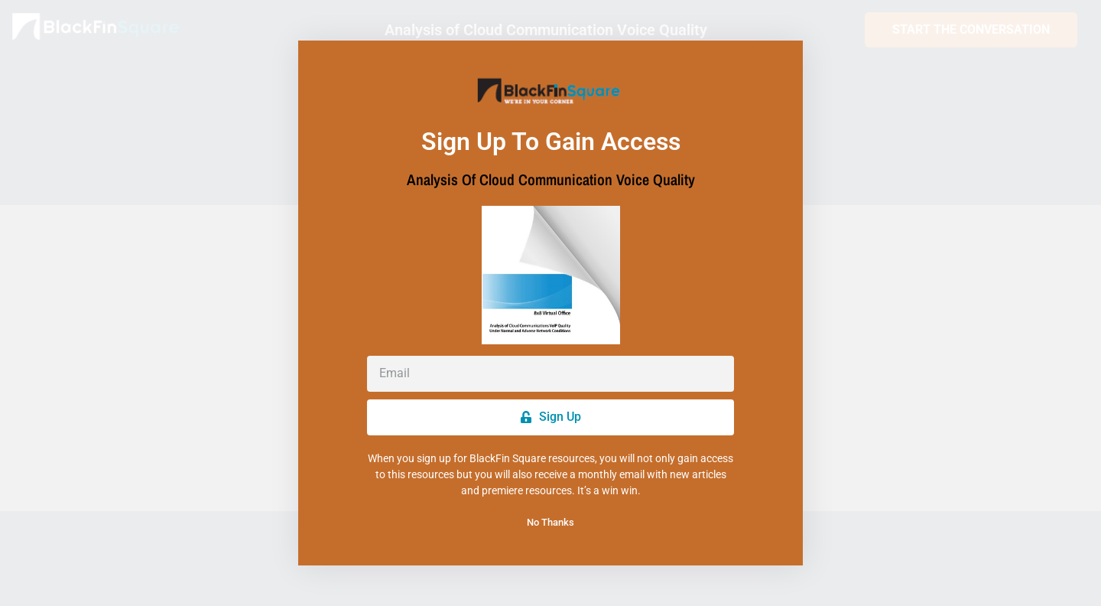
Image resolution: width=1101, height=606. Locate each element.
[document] (550, 303)
